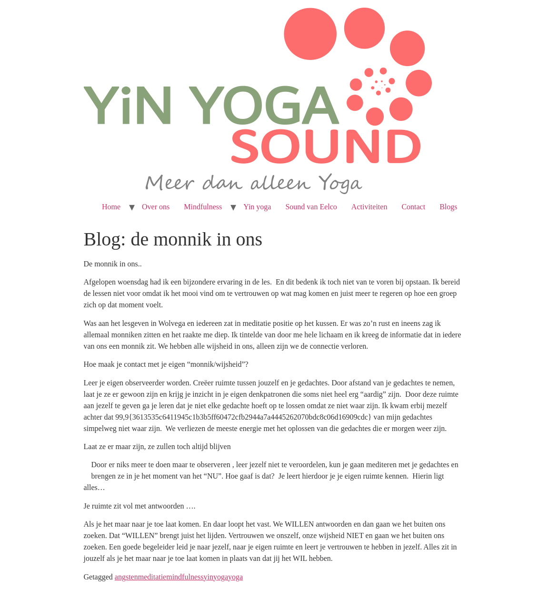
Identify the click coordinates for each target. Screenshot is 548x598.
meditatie (152, 577)
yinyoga (215, 577)
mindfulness (184, 577)
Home (111, 207)
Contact (413, 207)
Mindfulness (203, 207)
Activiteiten (369, 207)
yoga (235, 577)
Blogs (448, 207)
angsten (126, 577)
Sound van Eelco (311, 207)
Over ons (155, 207)
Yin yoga (257, 207)
